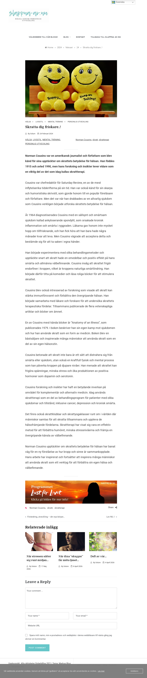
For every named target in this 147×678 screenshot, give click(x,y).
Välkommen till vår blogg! (43, 37)
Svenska (118, 2)
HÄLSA (28, 122)
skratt (95, 139)
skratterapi (104, 139)
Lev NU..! (111, 517)
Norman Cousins (84, 139)
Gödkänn (134, 671)
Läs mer (101, 671)
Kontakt (80, 37)
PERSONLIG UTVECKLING (78, 122)
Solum (32, 134)
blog (66, 37)
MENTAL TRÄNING (55, 122)
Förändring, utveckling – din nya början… (46, 517)
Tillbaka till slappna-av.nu (106, 37)
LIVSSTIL (39, 122)
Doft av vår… (99, 556)
